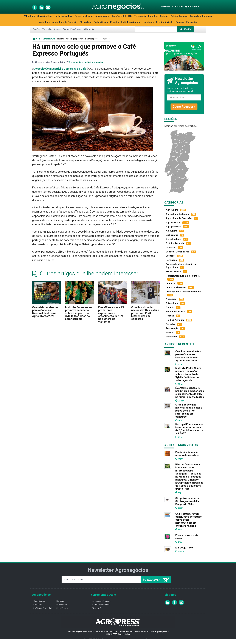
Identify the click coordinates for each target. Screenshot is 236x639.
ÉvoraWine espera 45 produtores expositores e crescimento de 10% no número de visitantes (111, 314)
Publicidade (61, 604)
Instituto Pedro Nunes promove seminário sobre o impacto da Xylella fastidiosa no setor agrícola (78, 313)
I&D (130, 16)
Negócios (149, 22)
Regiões (36, 29)
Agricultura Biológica (201, 16)
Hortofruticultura (63, 16)
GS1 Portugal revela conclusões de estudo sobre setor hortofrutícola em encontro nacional (188, 519)
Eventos (179, 22)
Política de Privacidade (43, 608)
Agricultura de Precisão (64, 22)
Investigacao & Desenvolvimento (183, 291)
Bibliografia (89, 29)
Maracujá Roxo (184, 547)
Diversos (170, 247)
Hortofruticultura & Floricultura (183, 275)
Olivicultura (86, 22)
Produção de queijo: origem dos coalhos (187, 454)
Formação (191, 22)
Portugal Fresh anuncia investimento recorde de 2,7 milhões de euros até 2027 (189, 429)
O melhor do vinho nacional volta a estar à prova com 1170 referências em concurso (145, 313)
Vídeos (170, 332)
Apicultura (44, 22)
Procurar (185, 29)
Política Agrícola (179, 16)
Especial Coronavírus (177, 251)
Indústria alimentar (94, 62)
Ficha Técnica (62, 608)
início (36, 39)
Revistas (165, 6)
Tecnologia (140, 16)
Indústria (153, 16)
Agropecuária (102, 16)
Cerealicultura (44, 16)
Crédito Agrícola (164, 22)
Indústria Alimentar (131, 22)
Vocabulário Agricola (101, 601)
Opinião (164, 16)
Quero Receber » (184, 106)
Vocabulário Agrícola (51, 29)
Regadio (114, 22)
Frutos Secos (101, 22)
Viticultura (29, 16)
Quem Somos (192, 6)
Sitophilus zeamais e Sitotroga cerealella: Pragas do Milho (187, 501)
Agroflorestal (119, 16)
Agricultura (172, 209)
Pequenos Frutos (84, 16)
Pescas (170, 315)
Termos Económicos (72, 29)
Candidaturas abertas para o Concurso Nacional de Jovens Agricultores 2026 (45, 312)
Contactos (177, 6)
